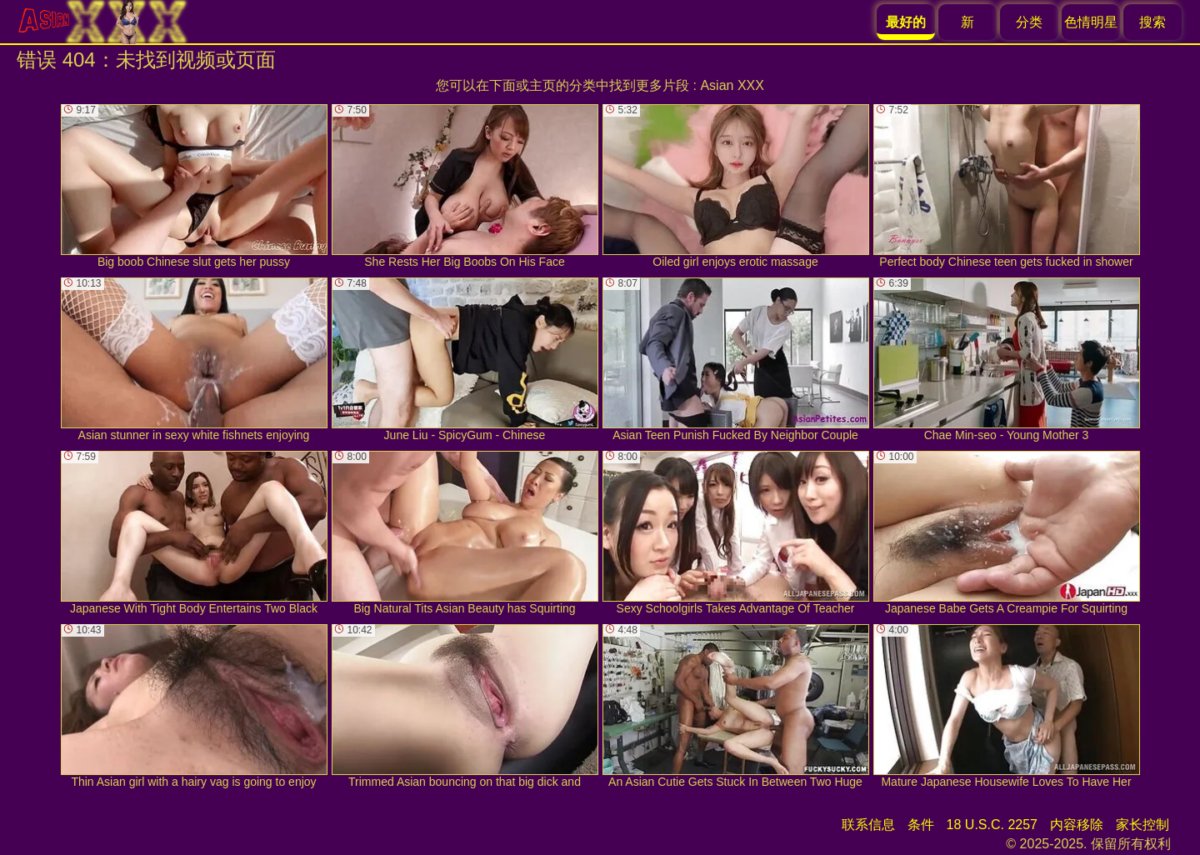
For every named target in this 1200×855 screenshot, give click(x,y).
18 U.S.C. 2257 (992, 825)
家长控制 (1142, 825)
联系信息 (868, 825)
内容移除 (1076, 825)
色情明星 (1091, 22)
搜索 (1152, 22)
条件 (921, 825)
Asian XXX (731, 85)
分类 (1029, 22)
